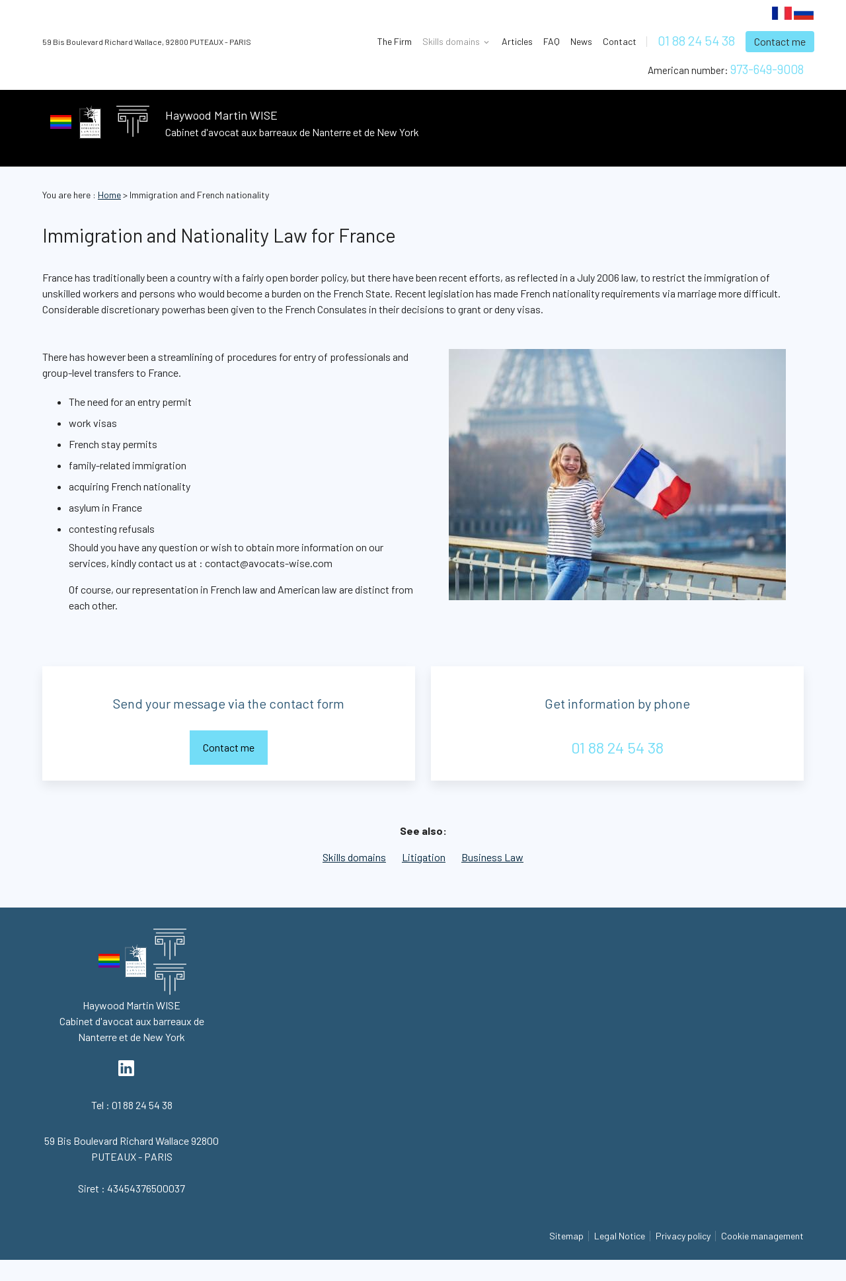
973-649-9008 (767, 69)
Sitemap (566, 1235)
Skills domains (354, 857)
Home (109, 194)
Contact (619, 41)
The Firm (394, 41)
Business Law (492, 857)
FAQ (551, 41)
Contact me (780, 41)
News (581, 41)
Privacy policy (683, 1235)
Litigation (423, 857)
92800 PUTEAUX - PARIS (146, 41)
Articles (517, 41)
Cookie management (762, 1235)
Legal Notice (619, 1235)
